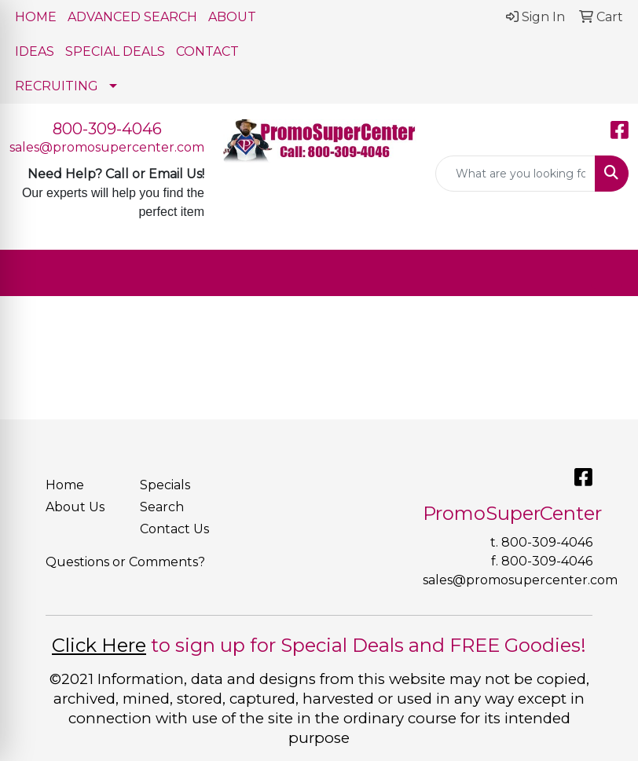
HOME (36, 16)
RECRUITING (56, 86)
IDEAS (34, 51)
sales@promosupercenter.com (106, 147)
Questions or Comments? (125, 561)
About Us (75, 506)
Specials (165, 484)
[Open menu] (606, 273)
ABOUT (232, 16)
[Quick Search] (515, 173)
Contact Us (174, 528)
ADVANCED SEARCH (132, 16)
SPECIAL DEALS (115, 51)
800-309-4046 (107, 128)
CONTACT (207, 51)
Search (162, 506)
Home (65, 484)
